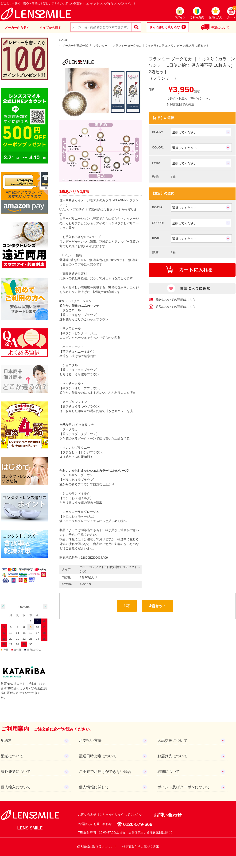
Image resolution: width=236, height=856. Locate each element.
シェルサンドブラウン (77, 475)
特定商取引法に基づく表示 (140, 846)
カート (231, 13)
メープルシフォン (74, 402)
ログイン (180, 17)
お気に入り (216, 17)
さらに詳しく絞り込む (164, 27)
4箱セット (157, 606)
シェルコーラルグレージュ (80, 512)
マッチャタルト (73, 383)
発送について (220, 27)
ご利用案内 (197, 17)
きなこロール (71, 310)
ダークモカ (70, 429)
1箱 (127, 606)
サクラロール (71, 328)
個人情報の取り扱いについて (97, 846)
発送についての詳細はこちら (175, 299)
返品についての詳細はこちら (175, 306)
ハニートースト (73, 347)
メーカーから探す (17, 27)
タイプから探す (50, 27)
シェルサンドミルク (76, 493)
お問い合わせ (168, 814)
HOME (63, 40)
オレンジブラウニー (76, 447)
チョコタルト (71, 365)
